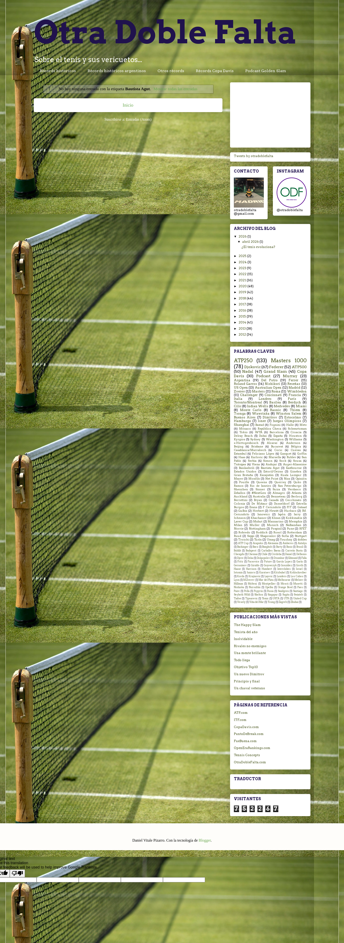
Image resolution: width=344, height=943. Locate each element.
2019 (243, 292)
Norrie (239, 528)
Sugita (286, 594)
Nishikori (272, 384)
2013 (242, 328)
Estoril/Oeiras (273, 471)
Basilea (275, 402)
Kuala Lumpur (290, 475)
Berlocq (296, 496)
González (286, 565)
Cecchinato (293, 500)
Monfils (254, 478)
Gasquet (285, 453)
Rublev (291, 457)
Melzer (299, 579)
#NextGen (259, 493)
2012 (243, 334)
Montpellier (269, 583)
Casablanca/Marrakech (250, 450)
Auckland (240, 496)
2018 (243, 298)
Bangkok (267, 546)
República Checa (269, 428)
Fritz (240, 561)
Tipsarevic (251, 598)
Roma (275, 391)
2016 (243, 310)
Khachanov (258, 518)
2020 (243, 286)
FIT (289, 507)
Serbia (252, 460)
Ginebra (295, 471)
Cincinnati (273, 395)
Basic (289, 546)
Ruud (237, 536)
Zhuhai (294, 602)
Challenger (249, 395)
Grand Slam (275, 371)
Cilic (237, 406)
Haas (241, 457)
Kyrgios (239, 439)
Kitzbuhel (279, 572)
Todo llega (242, 660)
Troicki (243, 539)
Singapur (273, 594)
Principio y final (247, 681)
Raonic (275, 410)
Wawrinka (261, 413)
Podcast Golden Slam (265, 71)
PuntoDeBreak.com (249, 734)
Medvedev (282, 406)
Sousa (297, 460)
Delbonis (301, 554)
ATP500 (299, 367)
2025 (243, 256)
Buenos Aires (245, 417)
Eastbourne (294, 468)
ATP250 (243, 360)
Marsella (275, 457)
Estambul (240, 453)
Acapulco (258, 543)
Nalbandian (293, 525)
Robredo (244, 532)
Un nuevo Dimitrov (249, 674)
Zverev (239, 391)
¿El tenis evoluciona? (258, 247)
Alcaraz (272, 443)
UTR (286, 598)
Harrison (251, 569)
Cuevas (296, 450)
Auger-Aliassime (295, 464)
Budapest (251, 550)
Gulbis (242, 510)
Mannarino (276, 521)
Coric (278, 450)
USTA (276, 598)
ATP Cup (243, 543)
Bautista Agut (270, 468)
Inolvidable (243, 639)
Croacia (295, 432)
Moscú (285, 583)
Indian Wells (257, 406)
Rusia (270, 591)
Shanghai (241, 425)
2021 (243, 280)
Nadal (247, 371)
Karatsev (264, 572)
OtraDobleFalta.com (250, 762)
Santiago (298, 591)
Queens (261, 482)
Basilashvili (246, 468)
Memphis (295, 521)
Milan (238, 525)
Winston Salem (288, 413)
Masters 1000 (289, 360)
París (292, 399)
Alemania (273, 543)
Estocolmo (292, 417)
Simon (267, 460)
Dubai (263, 435)
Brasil (299, 546)
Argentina (242, 380)
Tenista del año (246, 632)
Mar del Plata (266, 579)
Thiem (295, 410)
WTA (258, 432)
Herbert (258, 510)
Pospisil (276, 528)
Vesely (241, 602)
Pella (247, 591)
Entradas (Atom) (139, 119)
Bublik (237, 550)
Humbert (267, 569)
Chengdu (239, 554)
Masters (258, 391)
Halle (290, 425)
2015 (243, 316)
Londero (282, 576)
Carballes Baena (270, 550)
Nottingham (257, 528)
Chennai (253, 554)
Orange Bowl (285, 587)
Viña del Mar (256, 602)
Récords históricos (58, 71)
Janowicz (263, 514)
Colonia (239, 503)
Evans (253, 507)
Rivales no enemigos (250, 646)
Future (268, 561)
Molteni (252, 583)
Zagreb (283, 602)
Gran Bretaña (243, 475)
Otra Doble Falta (165, 32)
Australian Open (268, 387)
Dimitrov (270, 417)
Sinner (260, 489)
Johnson (240, 518)
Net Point (272, 478)
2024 (243, 262)
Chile (264, 554)
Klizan (276, 518)
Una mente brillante (250, 653)
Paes (300, 587)
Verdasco (294, 489)
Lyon (237, 579)
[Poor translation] (17, 873)
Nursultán (254, 587)
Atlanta (296, 493)
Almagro (279, 493)
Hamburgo (242, 421)
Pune (290, 528)
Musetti (298, 583)
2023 (243, 268)
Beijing (238, 446)
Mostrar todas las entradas (175, 88)
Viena (256, 464)
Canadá (274, 500)
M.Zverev (249, 579)
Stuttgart (301, 536)
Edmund (293, 558)
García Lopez (284, 561)
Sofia (285, 536)
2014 (243, 322)
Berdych (294, 402)
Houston (295, 435)
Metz (303, 425)
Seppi (250, 536)
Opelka (269, 587)
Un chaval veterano (249, 688)
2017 (243, 304)
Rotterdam (294, 532)
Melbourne (284, 579)
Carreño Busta (294, 550)
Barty (279, 546)
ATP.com (241, 713)
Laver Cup (241, 521)
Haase (237, 569)
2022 (243, 274)
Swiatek (298, 594)
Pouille (244, 482)
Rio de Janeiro (260, 485)
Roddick (262, 532)
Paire (237, 591)
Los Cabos (297, 576)
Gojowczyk (270, 565)
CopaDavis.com (246, 727)
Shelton (258, 594)
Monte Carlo (250, 410)
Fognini (275, 425)
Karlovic (257, 457)
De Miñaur (259, 503)
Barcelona (277, 432)
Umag (271, 539)
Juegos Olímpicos (287, 421)
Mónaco (245, 428)
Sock (282, 460)
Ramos (238, 485)
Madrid (294, 387)
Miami (301, 406)
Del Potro (269, 380)
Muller (255, 525)
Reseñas (293, 384)
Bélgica (296, 446)
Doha (250, 558)
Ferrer (293, 380)
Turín (258, 539)
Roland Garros (245, 384)
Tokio (243, 432)
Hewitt (274, 510)
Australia (259, 496)
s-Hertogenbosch (246, 443)
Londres (265, 399)
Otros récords (170, 71)
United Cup (300, 598)
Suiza (276, 489)
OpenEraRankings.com (252, 748)
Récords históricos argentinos (117, 71)
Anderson (293, 443)
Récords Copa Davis (215, 71)
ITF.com (240, 720)
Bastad (259, 425)
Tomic (265, 598)
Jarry (297, 514)
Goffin (302, 453)
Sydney (255, 439)
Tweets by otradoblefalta (253, 156)
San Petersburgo (289, 485)
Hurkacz (290, 510)
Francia (295, 395)
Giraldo (255, 565)
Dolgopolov (263, 558)
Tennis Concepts (247, 755)
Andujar (271, 464)
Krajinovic (254, 576)
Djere (240, 558)
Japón (281, 514)
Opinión (301, 478)
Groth (299, 565)
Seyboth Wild (242, 594)
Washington (275, 439)
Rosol (277, 532)
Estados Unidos (245, 471)
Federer (276, 367)
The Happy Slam (247, 625)
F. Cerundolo (272, 507)
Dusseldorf (282, 503)
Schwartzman (297, 428)
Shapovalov (268, 536)
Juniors (251, 572)
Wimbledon (297, 391)
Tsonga (240, 413)
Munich (272, 525)
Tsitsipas (240, 464)
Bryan (258, 500)
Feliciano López (263, 453)
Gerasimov (240, 565)
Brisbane (257, 446)
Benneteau (278, 496)
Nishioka (239, 587)
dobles (302, 539)
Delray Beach (243, 435)
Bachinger (243, 546)
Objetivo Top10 (246, 667)
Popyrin (258, 591)
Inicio (128, 105)
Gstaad (302, 507)
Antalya (302, 543)
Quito (297, 482)
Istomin (238, 572)
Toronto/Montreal (248, 402)
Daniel (288, 554)
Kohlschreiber (298, 572)
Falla (304, 558)
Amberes (288, 543)
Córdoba (276, 554)
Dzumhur (279, 558)
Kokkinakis (294, 518)
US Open (241, 387)
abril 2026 (251, 241)
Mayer (238, 478)
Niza (287, 478)
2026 (243, 236)
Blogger (205, 840)
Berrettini (240, 500)
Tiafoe (237, 598)
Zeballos (239, 493)
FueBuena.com (245, 741)
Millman (238, 583)
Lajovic (269, 576)
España (278, 435)
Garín (299, 561)
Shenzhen (241, 489)
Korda (240, 576)
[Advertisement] (270, 114)
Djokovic (252, 367)
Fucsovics (253, 561)
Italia (238, 399)
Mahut (257, 521)
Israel (299, 569)
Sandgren (283, 591)
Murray (290, 376)
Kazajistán (267, 475)
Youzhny (286, 539)
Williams (295, 439)
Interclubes (284, 569)
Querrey (280, 482)
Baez (255, 546)
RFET (303, 528)
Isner (262, 421)
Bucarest (277, 446)
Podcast (263, 376)
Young (271, 602)
